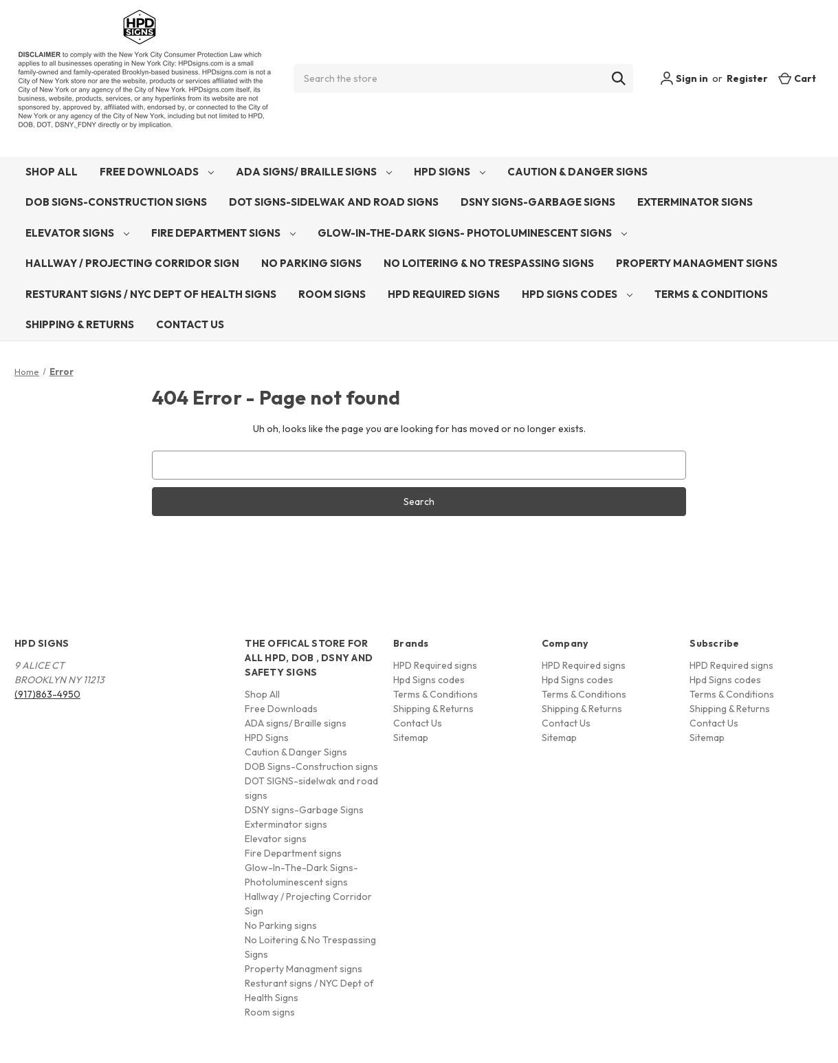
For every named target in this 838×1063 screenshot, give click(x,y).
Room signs (332, 294)
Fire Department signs (223, 232)
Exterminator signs (695, 201)
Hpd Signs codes (577, 294)
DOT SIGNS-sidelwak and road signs (334, 201)
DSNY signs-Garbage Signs (538, 201)
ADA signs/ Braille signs (314, 171)
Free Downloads (157, 171)
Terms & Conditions (711, 294)
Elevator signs (77, 232)
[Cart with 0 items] (797, 79)
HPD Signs (449, 171)
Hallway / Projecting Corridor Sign (132, 263)
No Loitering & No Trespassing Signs (489, 263)
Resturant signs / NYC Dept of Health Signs (150, 294)
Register (747, 78)
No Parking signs (311, 263)
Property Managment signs (697, 263)
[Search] (618, 78)
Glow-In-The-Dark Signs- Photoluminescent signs (472, 232)
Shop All (51, 171)
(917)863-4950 (47, 694)
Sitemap (410, 737)
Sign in (684, 78)
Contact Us (190, 324)
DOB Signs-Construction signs (116, 201)
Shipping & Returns (79, 324)
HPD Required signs (444, 294)
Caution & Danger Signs (577, 171)
